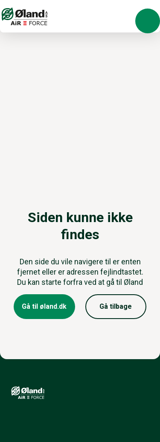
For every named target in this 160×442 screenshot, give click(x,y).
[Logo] (24, 16)
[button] (147, 21)
